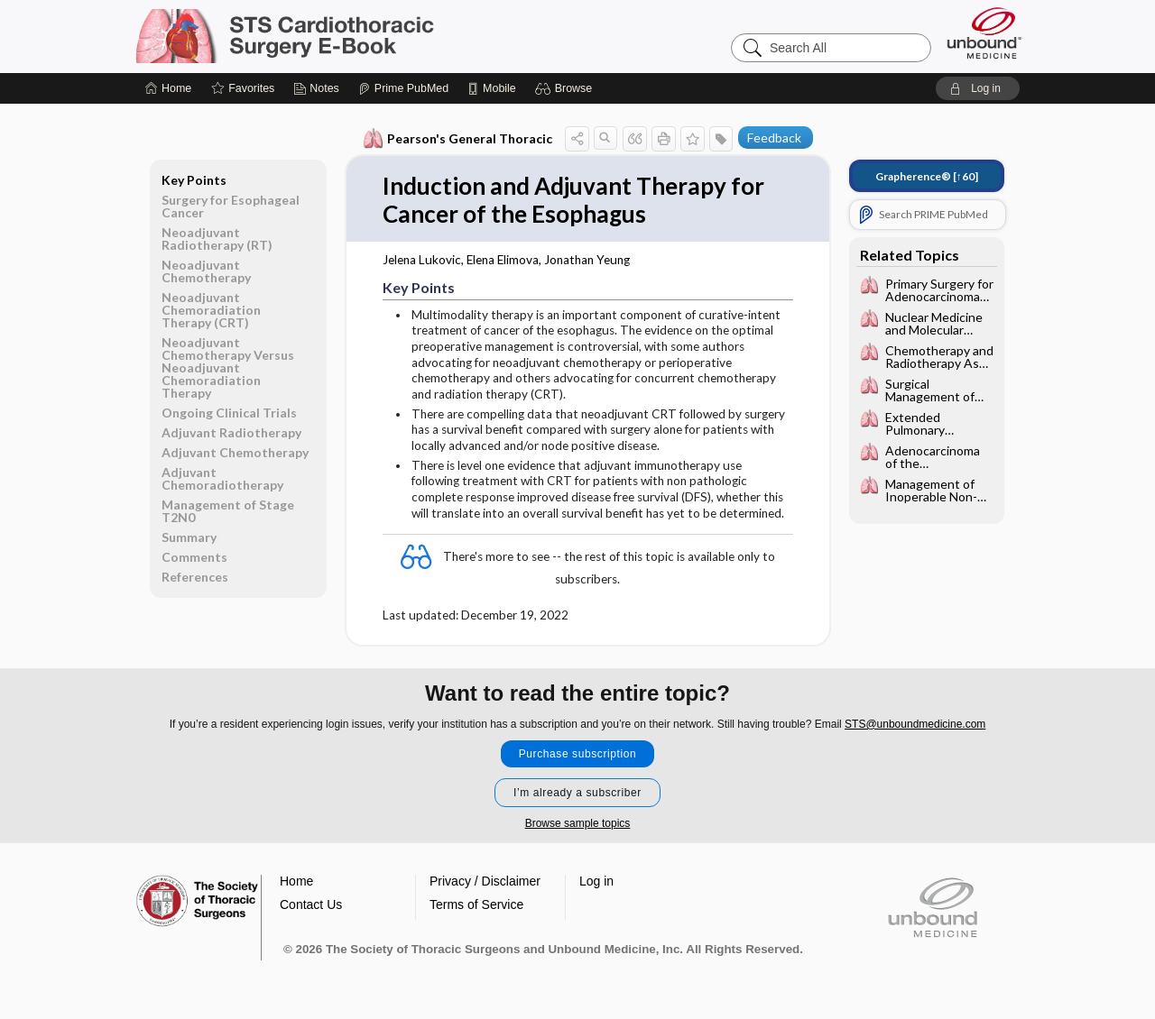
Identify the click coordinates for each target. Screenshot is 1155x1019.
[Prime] (403, 88)
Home (296, 881)
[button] (566, 88)
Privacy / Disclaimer (485, 881)
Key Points (194, 180)
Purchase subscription (578, 754)
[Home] (168, 88)
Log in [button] (596, 881)
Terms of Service (476, 904)
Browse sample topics (578, 823)
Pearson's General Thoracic (458, 139)
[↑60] (926, 176)
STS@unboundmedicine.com (915, 724)
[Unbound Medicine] (984, 33)
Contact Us (311, 904)
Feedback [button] (774, 137)
